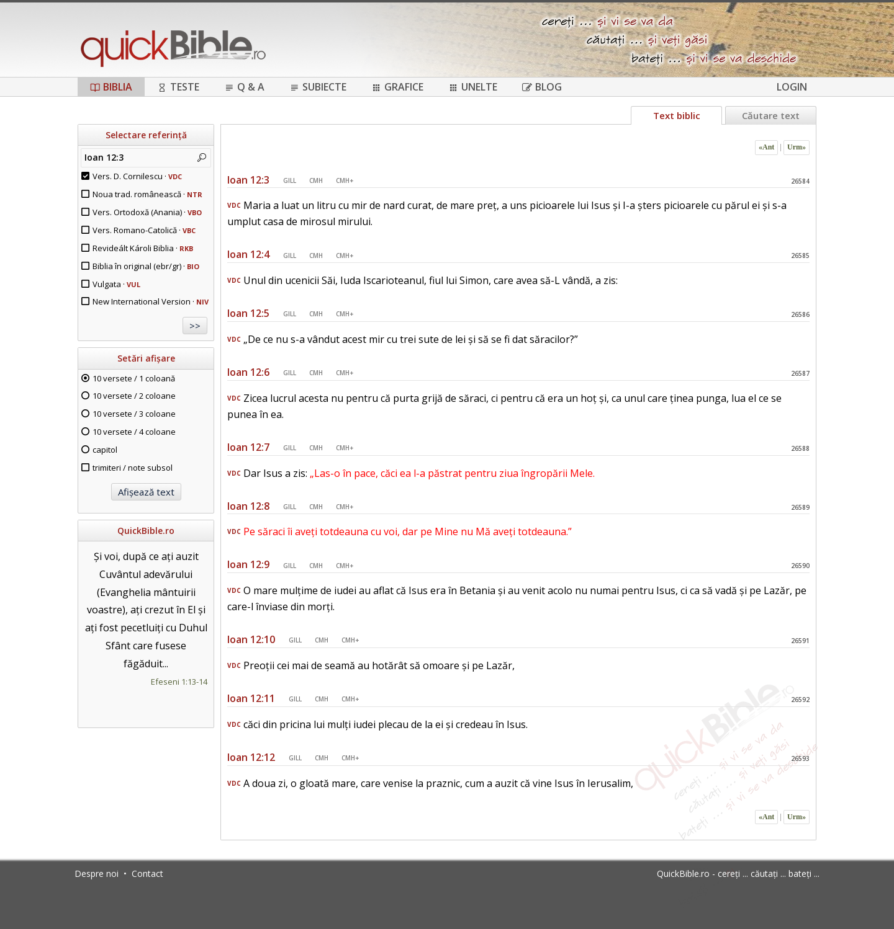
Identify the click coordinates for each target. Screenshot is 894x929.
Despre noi (96, 873)
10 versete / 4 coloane (134, 431)
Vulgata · (116, 284)
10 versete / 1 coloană (134, 378)
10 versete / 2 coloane (134, 395)
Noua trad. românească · (147, 194)
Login (792, 87)
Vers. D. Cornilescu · (137, 176)
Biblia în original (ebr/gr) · (146, 266)
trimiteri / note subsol (133, 467)
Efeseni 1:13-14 (179, 681)
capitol (105, 449)
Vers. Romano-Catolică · (144, 230)
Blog (542, 87)
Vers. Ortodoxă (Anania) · (147, 212)
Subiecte (317, 87)
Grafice (397, 87)
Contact (147, 873)
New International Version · (151, 301)
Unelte (472, 87)
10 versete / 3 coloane (134, 413)
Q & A (244, 87)
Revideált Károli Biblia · (143, 248)
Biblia (111, 87)
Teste (178, 87)
